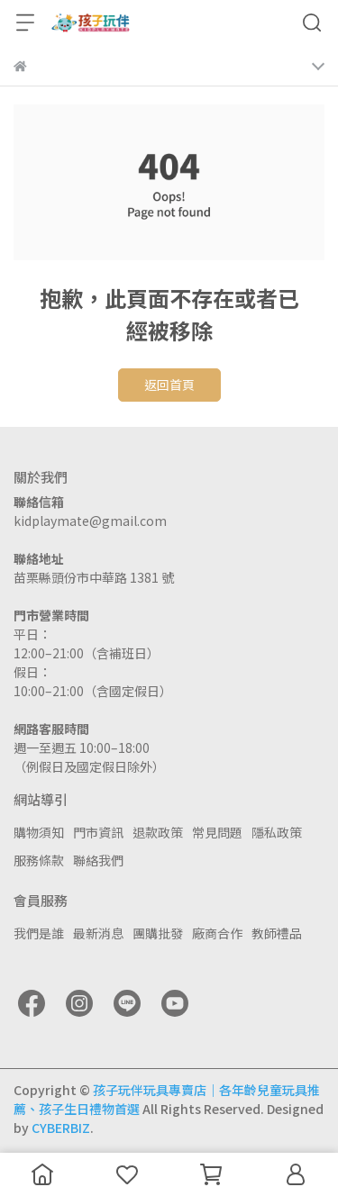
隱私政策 (276, 832)
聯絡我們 (98, 860)
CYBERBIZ (61, 1128)
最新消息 (98, 933)
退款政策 (157, 832)
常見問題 (217, 832)
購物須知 (39, 832)
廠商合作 (217, 933)
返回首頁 (169, 385)
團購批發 (157, 933)
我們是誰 (39, 933)
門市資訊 (98, 832)
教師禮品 (276, 933)
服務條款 (39, 860)
